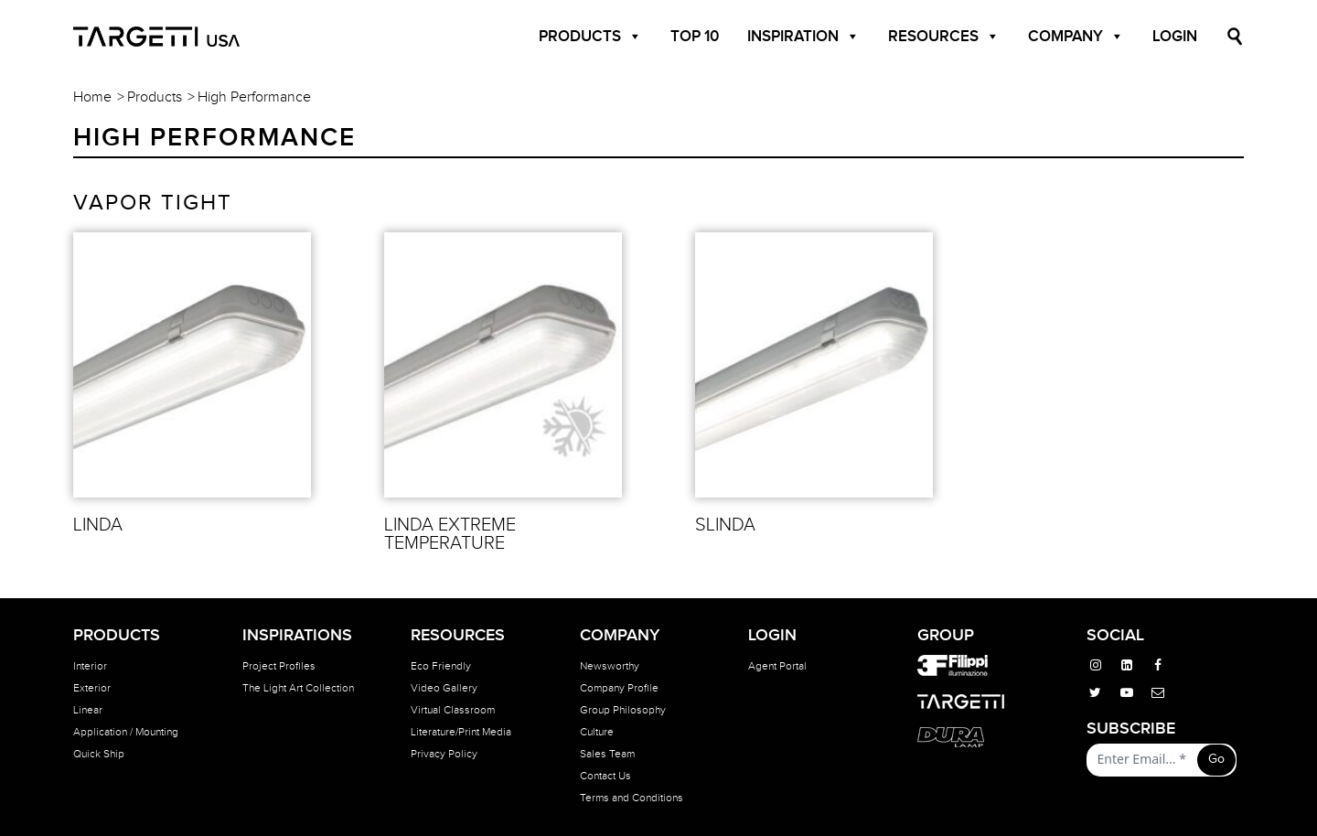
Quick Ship (98, 753)
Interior (90, 665)
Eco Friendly (441, 665)
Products (590, 36)
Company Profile (619, 687)
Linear (87, 709)
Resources (944, 36)
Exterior (92, 687)
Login (1174, 36)
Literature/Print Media (461, 731)
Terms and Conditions (631, 797)
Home (92, 97)
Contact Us (605, 775)
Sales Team (607, 753)
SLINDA (725, 525)
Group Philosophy (623, 709)
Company (1076, 36)
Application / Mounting (125, 731)
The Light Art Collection (298, 687)
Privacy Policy (444, 753)
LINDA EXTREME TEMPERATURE (450, 534)
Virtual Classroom (453, 709)
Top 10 (694, 36)
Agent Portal (777, 665)
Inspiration (803, 36)
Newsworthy (609, 665)
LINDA (98, 525)
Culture (597, 731)
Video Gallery (444, 687)
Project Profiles (279, 665)
